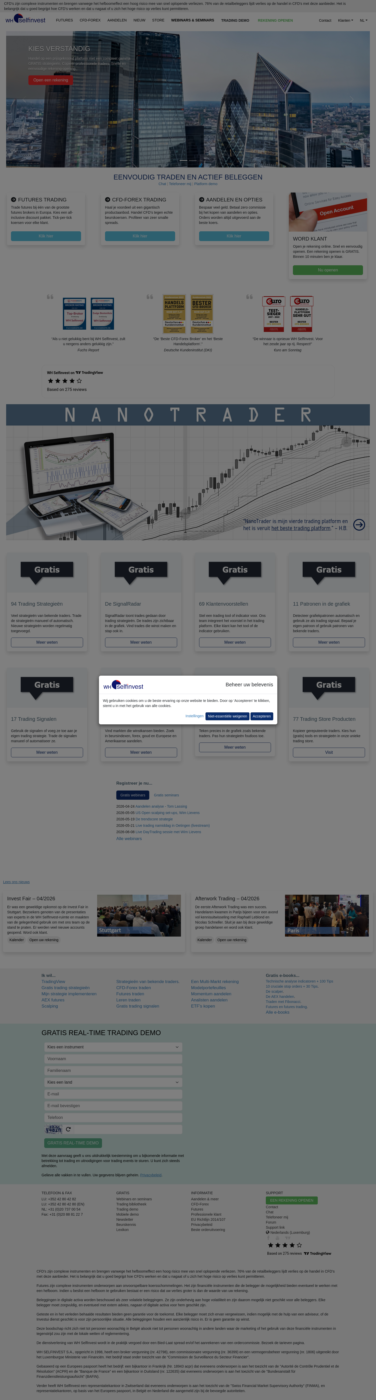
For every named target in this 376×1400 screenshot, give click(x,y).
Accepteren (262, 716)
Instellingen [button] (195, 716)
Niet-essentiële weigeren (227, 716)
